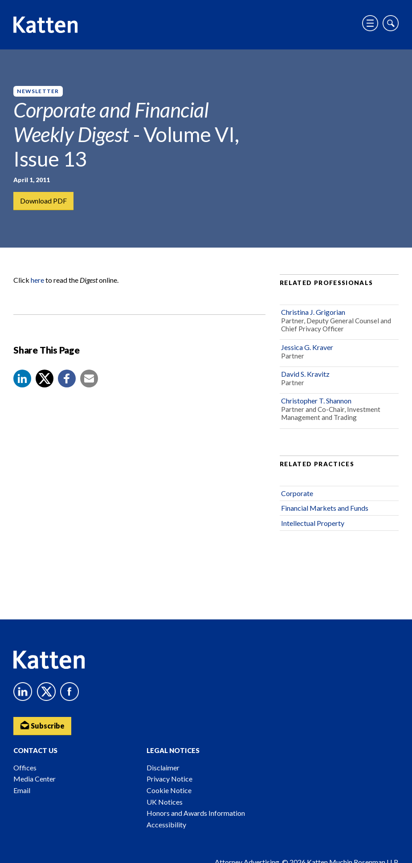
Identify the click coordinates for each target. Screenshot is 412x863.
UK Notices (165, 802)
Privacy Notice (169, 778)
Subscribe (42, 725)
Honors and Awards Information (196, 813)
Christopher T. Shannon (316, 400)
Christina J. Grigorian (313, 312)
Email (21, 790)
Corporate (297, 493)
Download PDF (43, 200)
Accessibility (166, 824)
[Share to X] (44, 378)
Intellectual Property (312, 523)
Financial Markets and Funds (324, 508)
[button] (22, 378)
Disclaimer (163, 767)
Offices (25, 767)
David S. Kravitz (305, 374)
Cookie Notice (169, 790)
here (37, 280)
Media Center (34, 778)
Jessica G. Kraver (307, 347)
